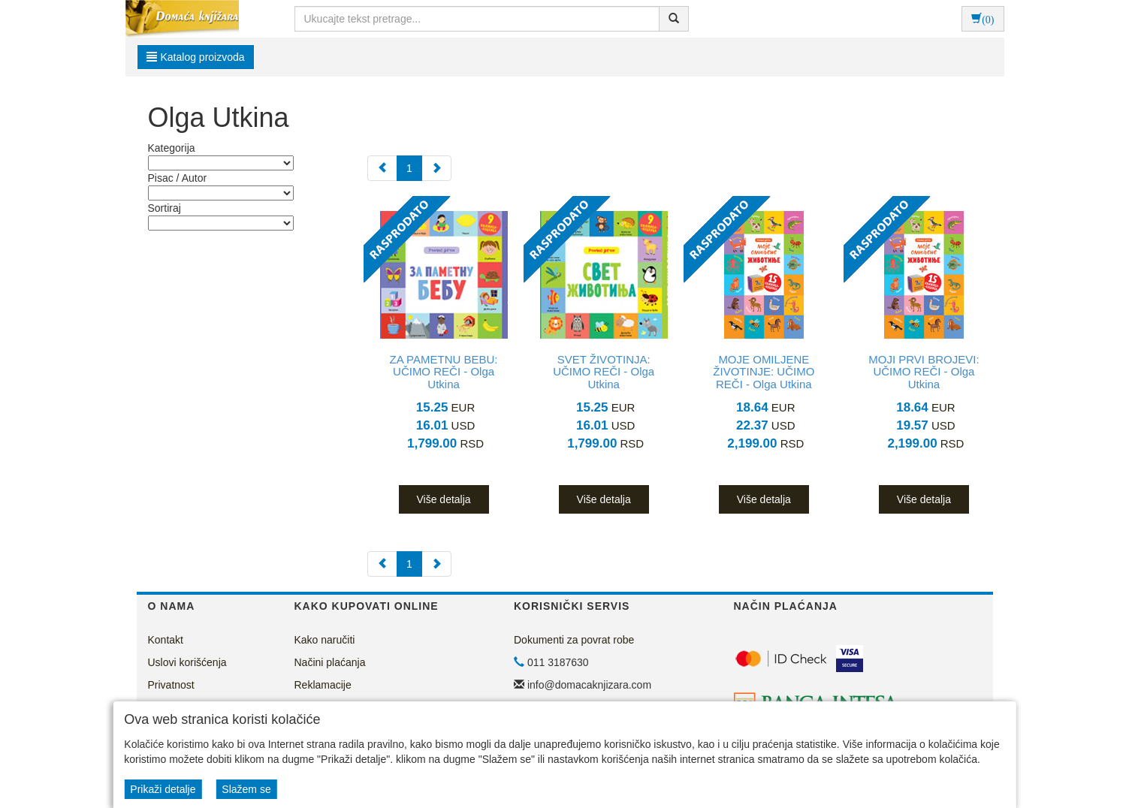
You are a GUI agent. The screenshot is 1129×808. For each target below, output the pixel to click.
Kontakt (165, 640)
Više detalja (443, 499)
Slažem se (246, 789)
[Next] (436, 168)
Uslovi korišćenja (187, 662)
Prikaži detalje (162, 789)
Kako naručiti (324, 640)
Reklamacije (323, 685)
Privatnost (171, 685)
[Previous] (382, 168)
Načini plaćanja (330, 662)
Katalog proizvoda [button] (195, 57)
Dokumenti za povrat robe (574, 640)
